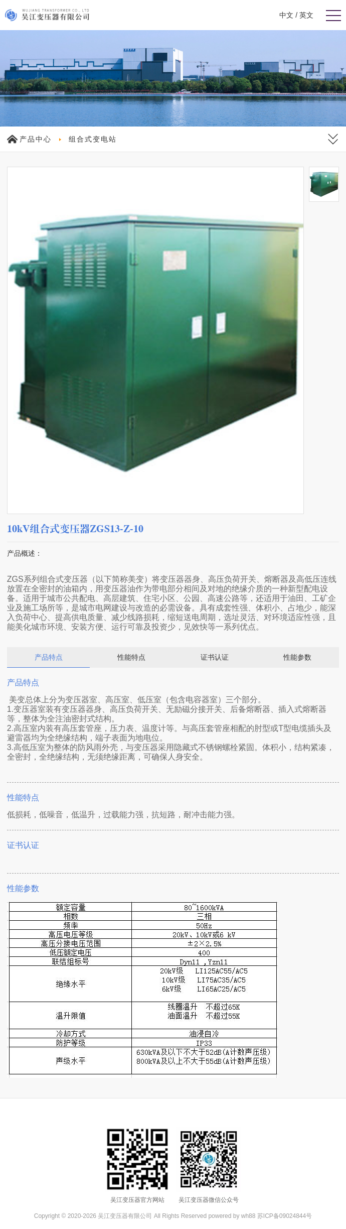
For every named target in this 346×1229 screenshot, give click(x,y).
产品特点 (49, 657)
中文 (286, 15)
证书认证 (215, 657)
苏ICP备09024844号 (284, 1215)
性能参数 (297, 657)
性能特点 (131, 657)
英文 (306, 15)
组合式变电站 (93, 139)
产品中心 (36, 139)
